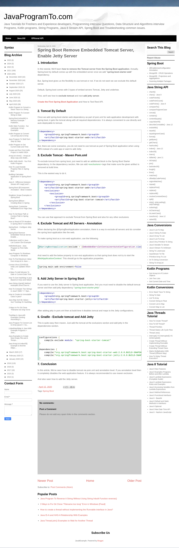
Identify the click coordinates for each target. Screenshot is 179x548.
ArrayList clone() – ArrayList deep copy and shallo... (19, 157)
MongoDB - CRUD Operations (161, 73)
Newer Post (45, 480)
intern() (152, 154)
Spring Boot (48, 391)
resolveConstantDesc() (158, 196)
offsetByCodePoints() (157, 178)
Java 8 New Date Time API (159, 409)
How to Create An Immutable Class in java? (20, 295)
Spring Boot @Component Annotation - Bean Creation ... (20, 190)
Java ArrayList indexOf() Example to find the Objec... (18, 346)
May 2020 (13, 101)
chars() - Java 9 (155, 95)
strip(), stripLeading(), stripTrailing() (157, 203)
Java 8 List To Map (156, 230)
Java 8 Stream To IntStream (160, 248)
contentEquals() (155, 119)
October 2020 (14, 84)
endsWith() (153, 128)
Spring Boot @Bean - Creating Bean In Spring (19, 202)
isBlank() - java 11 (156, 157)
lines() (151, 172)
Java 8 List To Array (157, 239)
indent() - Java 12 (156, 149)
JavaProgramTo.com (38, 16)
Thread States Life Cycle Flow (161, 330)
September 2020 (16, 87)
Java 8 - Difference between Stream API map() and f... (20, 183)
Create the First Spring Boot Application (58, 102)
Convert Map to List (156, 307)
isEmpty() (153, 160)
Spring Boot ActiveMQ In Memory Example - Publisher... (18, 120)
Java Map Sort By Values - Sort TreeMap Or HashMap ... (20, 302)
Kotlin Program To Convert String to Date (19, 114)
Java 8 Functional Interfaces (160, 395)
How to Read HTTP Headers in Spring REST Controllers (20, 223)
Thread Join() (154, 333)
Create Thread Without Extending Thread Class (158, 347)
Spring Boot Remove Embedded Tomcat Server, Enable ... (20, 235)
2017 (9, 370)
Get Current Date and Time (159, 281)
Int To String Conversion (158, 260)
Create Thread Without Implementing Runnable (158, 342)
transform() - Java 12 (157, 216)
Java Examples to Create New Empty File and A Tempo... (18, 338)
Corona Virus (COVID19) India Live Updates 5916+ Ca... (20, 267)
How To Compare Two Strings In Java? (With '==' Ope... (20, 290)
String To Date (154, 295)
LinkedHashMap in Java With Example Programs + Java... (20, 330)
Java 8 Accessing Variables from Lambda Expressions (161, 388)
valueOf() (153, 219)
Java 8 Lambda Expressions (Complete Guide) (160, 378)
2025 (9, 60)
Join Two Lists (154, 278)
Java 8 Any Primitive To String (160, 242)
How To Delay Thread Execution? (157, 357)
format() (152, 137)
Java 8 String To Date (157, 233)
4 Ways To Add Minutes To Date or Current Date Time (20, 273)
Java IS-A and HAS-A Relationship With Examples (64, 515)
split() (151, 199)
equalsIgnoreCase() (157, 134)
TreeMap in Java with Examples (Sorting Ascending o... (17, 317)
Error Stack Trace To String (159, 292)
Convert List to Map (156, 304)
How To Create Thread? (158, 321)
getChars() (153, 143)
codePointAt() (154, 98)
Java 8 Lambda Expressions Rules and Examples (160, 383)
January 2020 (14, 359)
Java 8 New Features (157, 369)
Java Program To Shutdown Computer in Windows (19, 254)
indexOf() (153, 152)
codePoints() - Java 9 (157, 104)
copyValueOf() (154, 122)
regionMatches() (155, 181)
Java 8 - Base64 (155, 398)
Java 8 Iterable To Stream (159, 245)
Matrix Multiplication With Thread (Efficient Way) (159, 352)
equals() (152, 131)
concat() (152, 113)
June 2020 (13, 97)
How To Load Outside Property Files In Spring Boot (19, 169)
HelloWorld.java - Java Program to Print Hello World (18, 248)
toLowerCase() (155, 213)
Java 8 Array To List (157, 236)
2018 (9, 367)
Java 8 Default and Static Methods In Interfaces (159, 402)
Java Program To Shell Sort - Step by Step (20, 140)
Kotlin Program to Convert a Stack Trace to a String (19, 108)
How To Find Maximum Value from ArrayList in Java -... (20, 260)
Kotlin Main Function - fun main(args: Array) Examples (19, 128)
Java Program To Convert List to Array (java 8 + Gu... (20, 324)
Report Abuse (153, 58)
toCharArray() (154, 210)
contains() (153, 116)
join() (151, 164)
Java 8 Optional (155, 406)
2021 (9, 71)
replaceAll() (153, 193)
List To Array (154, 298)
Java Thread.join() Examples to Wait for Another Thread (66, 521)
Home (8, 38)
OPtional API (37, 38)
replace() (152, 190)
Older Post (134, 480)
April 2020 (13, 104)
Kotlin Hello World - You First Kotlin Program (20, 162)
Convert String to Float (158, 301)
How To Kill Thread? (157, 324)
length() (152, 169)
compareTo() (154, 107)
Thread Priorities (155, 327)
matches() (153, 175)
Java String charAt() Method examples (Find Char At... (20, 284)
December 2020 (15, 77)
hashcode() (153, 146)
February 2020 (15, 356)
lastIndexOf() (154, 167)
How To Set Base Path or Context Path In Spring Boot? (18, 216)
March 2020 (14, 352)
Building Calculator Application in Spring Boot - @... (20, 176)
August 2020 (14, 91)
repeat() (152, 184)
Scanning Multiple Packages (160, 81)
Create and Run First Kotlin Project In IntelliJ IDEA (19, 151)
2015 (9, 374)
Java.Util (21, 38)
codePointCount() (156, 101)
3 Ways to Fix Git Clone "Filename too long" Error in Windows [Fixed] (72, 504)
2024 (9, 64)
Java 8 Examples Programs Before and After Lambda (160, 373)
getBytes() (153, 140)
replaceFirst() (154, 187)
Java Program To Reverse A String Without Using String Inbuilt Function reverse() (78, 498)
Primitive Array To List (157, 257)
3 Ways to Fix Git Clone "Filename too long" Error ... (19, 310)
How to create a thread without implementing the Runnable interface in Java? (76, 509)
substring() (153, 207)
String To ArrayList (156, 263)
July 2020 (13, 94)
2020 (9, 74)
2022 (9, 67)
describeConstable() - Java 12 (161, 125)
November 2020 (15, 80)
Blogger (100, 541)
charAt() (152, 92)
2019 (9, 363)
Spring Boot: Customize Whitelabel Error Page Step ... (20, 208)
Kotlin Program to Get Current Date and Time (18, 146)
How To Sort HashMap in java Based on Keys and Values (20, 279)
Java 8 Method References (159, 392)
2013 (9, 377)
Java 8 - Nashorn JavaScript (160, 412)
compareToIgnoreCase (158, 110)
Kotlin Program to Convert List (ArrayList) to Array (19, 135)
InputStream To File (156, 254)
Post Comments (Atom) (62, 487)
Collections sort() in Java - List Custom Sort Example (20, 241)
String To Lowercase (157, 251)
